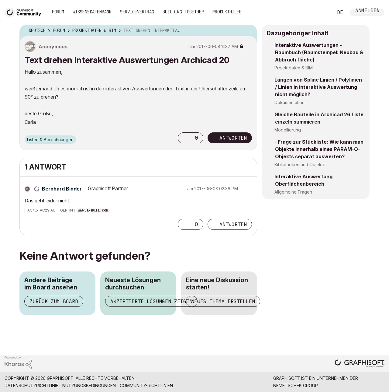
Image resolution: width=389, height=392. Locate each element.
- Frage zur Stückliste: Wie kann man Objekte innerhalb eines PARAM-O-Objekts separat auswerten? (318, 149)
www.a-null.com (93, 210)
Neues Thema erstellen (223, 301)
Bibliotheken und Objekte (299, 164)
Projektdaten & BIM (293, 67)
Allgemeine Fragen (293, 191)
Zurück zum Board (53, 301)
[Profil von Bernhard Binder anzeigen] (62, 189)
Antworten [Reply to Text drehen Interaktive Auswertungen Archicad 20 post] (233, 138)
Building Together (183, 12)
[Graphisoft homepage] (359, 363)
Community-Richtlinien (146, 385)
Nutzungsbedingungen (89, 385)
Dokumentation (289, 102)
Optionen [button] (249, 31)
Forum (58, 12)
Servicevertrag (137, 12)
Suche (322, 12)
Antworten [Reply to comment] (233, 224)
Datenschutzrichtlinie (31, 385)
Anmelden (367, 11)
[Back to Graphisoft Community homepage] (25, 11)
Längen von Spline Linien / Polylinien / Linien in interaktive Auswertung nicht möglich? (318, 87)
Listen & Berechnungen (50, 139)
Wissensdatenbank (92, 12)
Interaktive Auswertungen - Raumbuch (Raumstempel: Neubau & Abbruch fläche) (318, 52)
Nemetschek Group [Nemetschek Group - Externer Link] (295, 385)
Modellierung (287, 129)
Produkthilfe (227, 12)
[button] (184, 138)
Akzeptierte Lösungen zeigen (151, 301)
